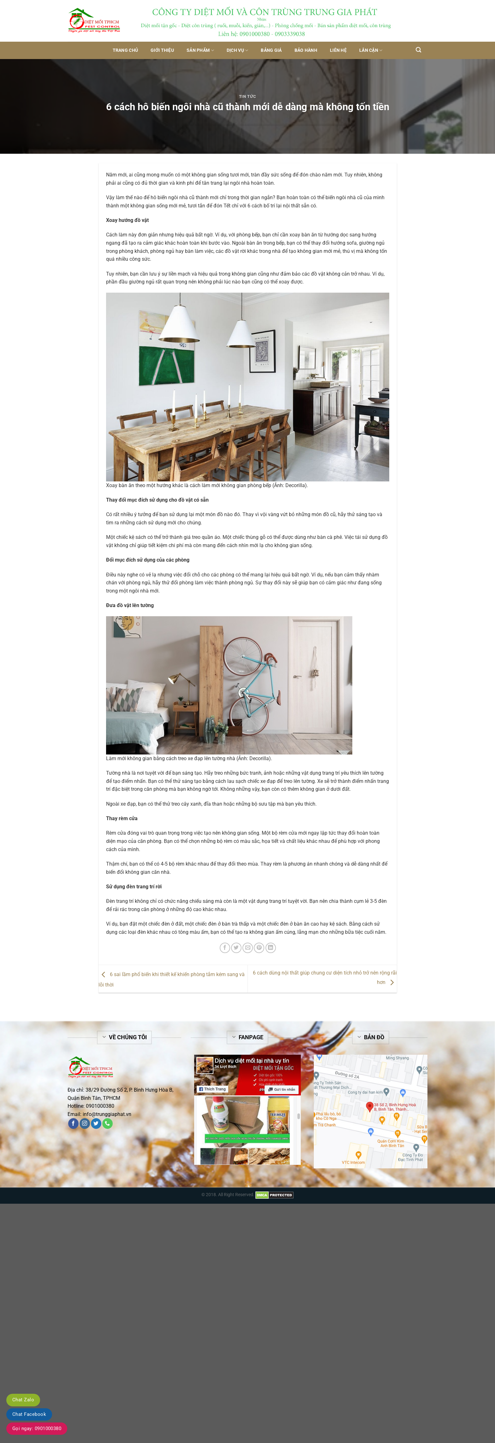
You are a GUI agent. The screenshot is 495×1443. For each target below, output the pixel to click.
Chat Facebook (29, 1414)
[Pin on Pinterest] (259, 948)
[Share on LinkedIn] (270, 948)
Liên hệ (338, 50)
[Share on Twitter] (236, 948)
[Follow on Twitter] (96, 1123)
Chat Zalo (23, 1400)
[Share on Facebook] (225, 948)
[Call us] (107, 1123)
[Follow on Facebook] (73, 1123)
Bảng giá (271, 50)
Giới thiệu (162, 50)
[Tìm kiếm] (418, 50)
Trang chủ (125, 50)
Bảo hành (306, 50)
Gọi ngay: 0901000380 (36, 1428)
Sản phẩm (200, 50)
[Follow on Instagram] (85, 1123)
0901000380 (100, 1106)
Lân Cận (371, 50)
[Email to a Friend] (247, 948)
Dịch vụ (237, 50)
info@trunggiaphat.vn (107, 1114)
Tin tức (247, 96)
